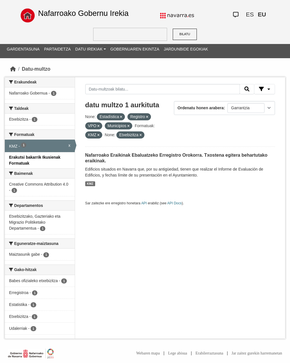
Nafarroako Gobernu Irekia (83, 13)
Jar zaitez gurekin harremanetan (257, 353)
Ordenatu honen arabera (201, 108)
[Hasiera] (13, 69)
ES (250, 14)
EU (262, 14)
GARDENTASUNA (23, 49)
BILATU (185, 34)
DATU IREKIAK (89, 49)
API (144, 203)
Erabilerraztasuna (209, 353)
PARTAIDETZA (57, 49)
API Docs (174, 203)
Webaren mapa (148, 353)
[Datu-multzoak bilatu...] (162, 89)
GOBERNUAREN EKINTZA (134, 49)
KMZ (90, 183)
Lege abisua (177, 353)
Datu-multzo (36, 69)
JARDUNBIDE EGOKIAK (186, 49)
